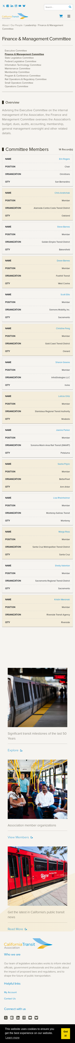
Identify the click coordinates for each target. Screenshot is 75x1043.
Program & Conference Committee (23, 75)
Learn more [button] (12, 1037)
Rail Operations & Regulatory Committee (26, 79)
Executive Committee (16, 50)
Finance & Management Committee (24, 54)
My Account (10, 992)
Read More (15, 929)
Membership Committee (17, 72)
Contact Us (10, 998)
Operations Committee (16, 86)
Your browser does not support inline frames (37, 403)
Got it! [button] (66, 1033)
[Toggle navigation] (68, 15)
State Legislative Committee (19, 58)
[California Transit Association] (37, 16)
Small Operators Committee (19, 83)
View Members (18, 837)
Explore (13, 750)
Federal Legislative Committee (20, 61)
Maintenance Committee (17, 68)
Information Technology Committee (23, 65)
